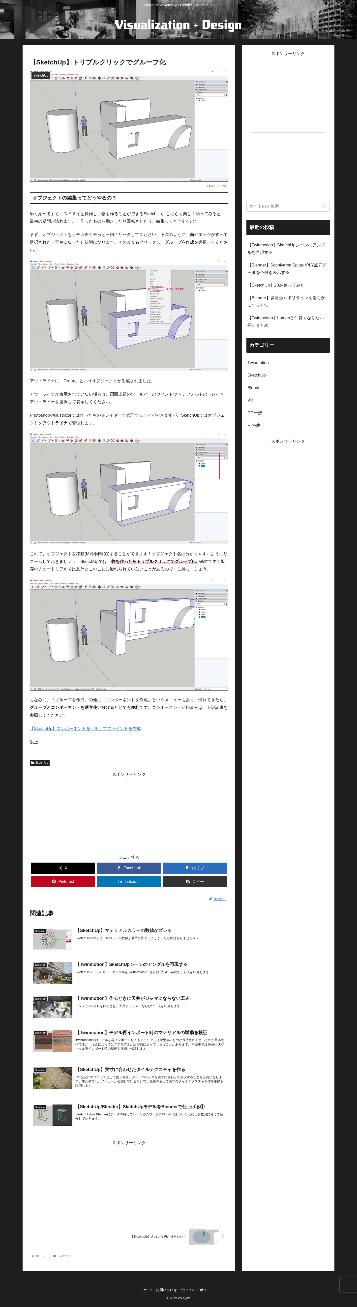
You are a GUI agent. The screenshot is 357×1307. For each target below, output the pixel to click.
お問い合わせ (166, 1291)
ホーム (145, 1291)
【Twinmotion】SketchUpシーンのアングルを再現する (286, 249)
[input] (288, 206)
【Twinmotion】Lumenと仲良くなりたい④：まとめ (285, 322)
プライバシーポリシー (199, 1291)
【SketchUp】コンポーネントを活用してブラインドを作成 (85, 728)
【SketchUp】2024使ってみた (276, 285)
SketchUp (39, 762)
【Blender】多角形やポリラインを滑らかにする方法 (286, 301)
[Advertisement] (129, 813)
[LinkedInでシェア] (129, 881)
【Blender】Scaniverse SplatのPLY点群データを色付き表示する (287, 269)
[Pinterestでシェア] (63, 881)
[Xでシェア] (63, 868)
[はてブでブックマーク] (195, 868)
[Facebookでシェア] (129, 868)
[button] (195, 881)
